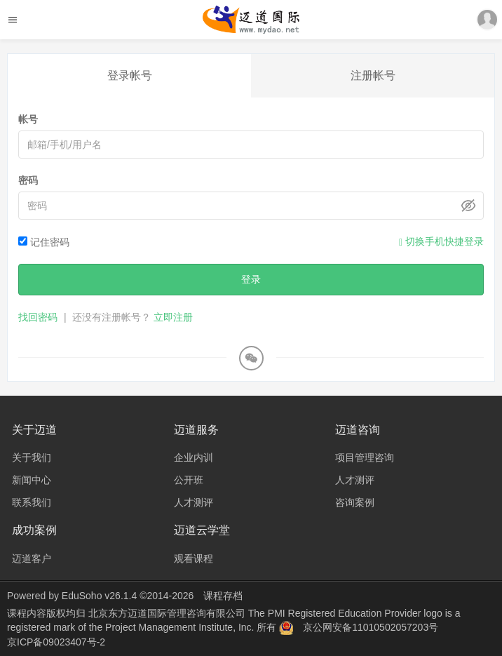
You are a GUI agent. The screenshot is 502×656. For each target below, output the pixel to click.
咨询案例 (354, 502)
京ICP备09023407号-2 (56, 642)
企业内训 (193, 457)
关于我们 (31, 457)
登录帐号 (129, 75)
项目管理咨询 (364, 457)
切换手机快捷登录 (441, 242)
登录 (251, 279)
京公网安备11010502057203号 (370, 627)
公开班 (188, 480)
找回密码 (37, 317)
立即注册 (173, 317)
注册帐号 (373, 75)
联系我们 (31, 502)
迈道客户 (31, 558)
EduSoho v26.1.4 (99, 595)
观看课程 (193, 558)
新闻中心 (31, 480)
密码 (28, 180)
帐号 (28, 119)
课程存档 (223, 595)
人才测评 (193, 502)
